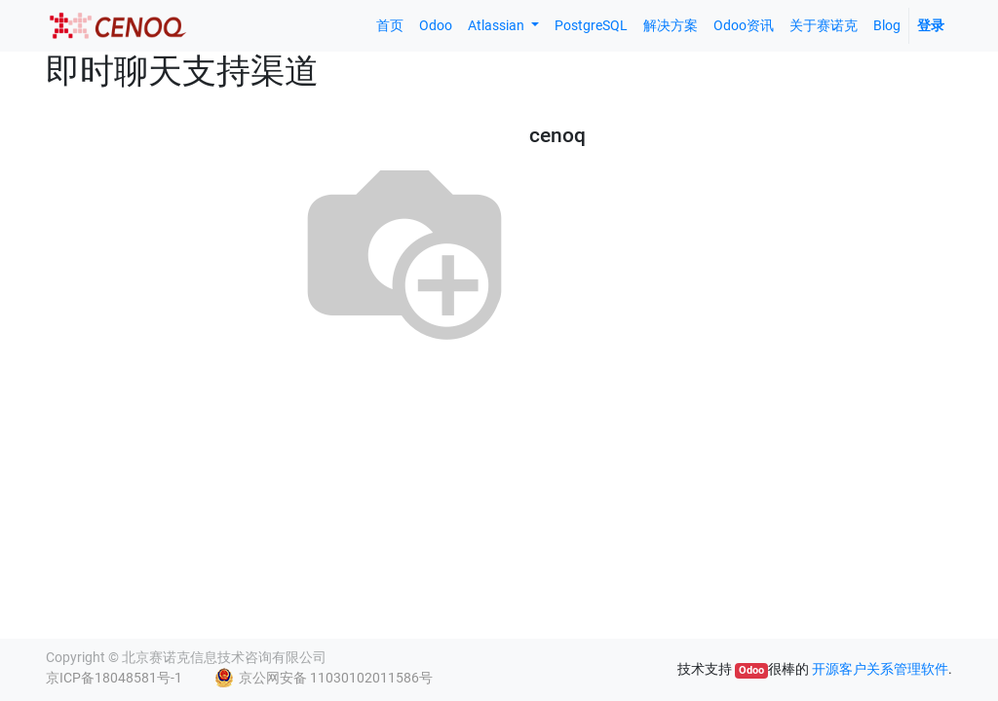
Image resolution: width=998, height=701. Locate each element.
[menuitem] (389, 26)
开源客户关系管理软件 (880, 669)
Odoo (751, 670)
